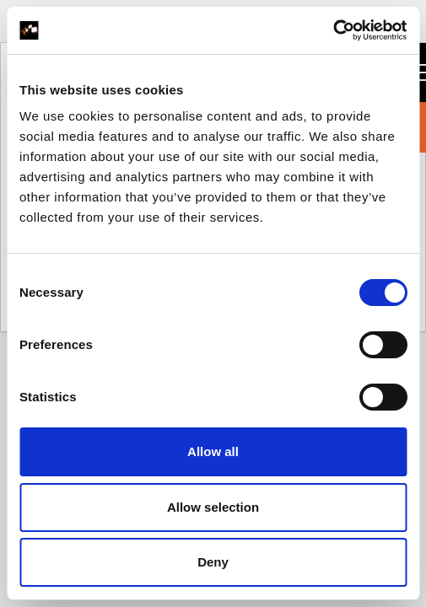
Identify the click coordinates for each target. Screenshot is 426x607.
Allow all (213, 451)
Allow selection (213, 507)
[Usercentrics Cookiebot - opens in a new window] (333, 30)
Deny (213, 562)
